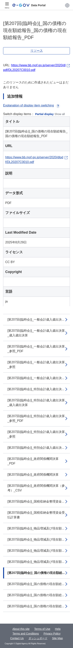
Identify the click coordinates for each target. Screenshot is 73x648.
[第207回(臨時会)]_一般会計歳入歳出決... (35, 319)
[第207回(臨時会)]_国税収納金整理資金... (35, 501)
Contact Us (17, 638)
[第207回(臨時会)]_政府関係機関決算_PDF (33, 461)
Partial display (44, 114)
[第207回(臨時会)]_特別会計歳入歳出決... (35, 389)
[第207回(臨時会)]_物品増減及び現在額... (35, 528)
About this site (21, 628)
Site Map (57, 638)
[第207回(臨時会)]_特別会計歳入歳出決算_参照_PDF (36, 418)
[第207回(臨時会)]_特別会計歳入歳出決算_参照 (36, 434)
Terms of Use (42, 628)
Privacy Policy (52, 633)
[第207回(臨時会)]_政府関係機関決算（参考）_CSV (36, 488)
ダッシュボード (37, 638)
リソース (36, 50)
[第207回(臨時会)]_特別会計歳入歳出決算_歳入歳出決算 (36, 403)
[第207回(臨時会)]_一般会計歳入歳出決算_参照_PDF (36, 349)
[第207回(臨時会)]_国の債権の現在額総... (36, 572)
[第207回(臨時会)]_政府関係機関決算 (33, 474)
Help (58, 628)
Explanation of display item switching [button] (31, 105)
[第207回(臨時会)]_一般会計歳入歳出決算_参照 (36, 365)
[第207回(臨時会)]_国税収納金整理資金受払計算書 (36, 515)
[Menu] (7, 5)
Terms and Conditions (25, 633)
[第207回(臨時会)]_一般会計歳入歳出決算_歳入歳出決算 (36, 333)
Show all (60, 114)
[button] (67, 5)
